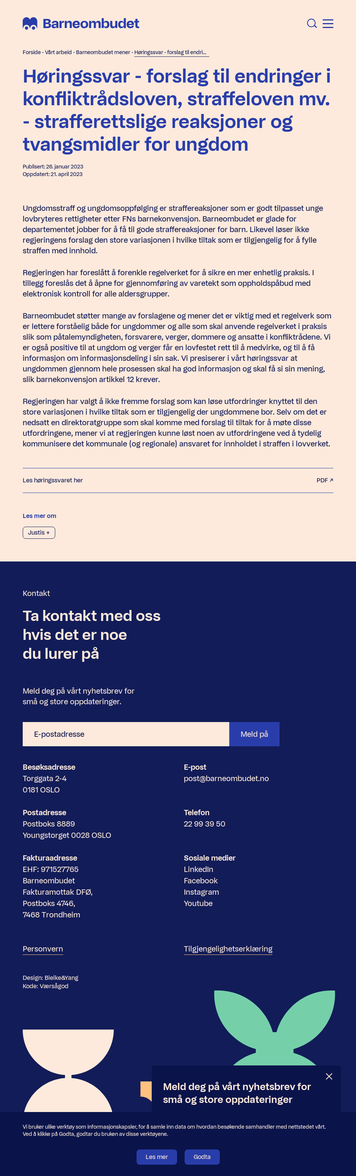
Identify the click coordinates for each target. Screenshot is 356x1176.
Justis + (39, 532)
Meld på (254, 734)
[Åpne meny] (328, 23)
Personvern (43, 948)
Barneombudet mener (103, 52)
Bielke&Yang (61, 977)
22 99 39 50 (204, 823)
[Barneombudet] (81, 23)
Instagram (201, 892)
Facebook (201, 880)
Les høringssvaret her (178, 480)
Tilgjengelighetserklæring (228, 948)
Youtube (198, 903)
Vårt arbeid (58, 52)
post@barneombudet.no (226, 778)
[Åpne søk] (312, 23)
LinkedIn (198, 869)
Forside (32, 52)
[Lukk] (329, 1076)
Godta (202, 1156)
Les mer (157, 1156)
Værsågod (54, 986)
